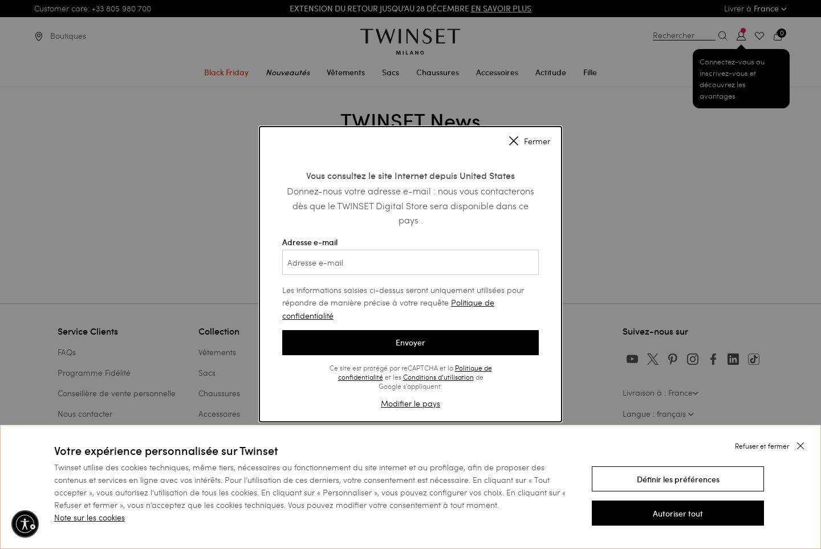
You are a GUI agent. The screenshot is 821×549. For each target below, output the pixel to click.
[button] (678, 478)
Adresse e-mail (410, 256)
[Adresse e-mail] (410, 262)
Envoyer (410, 342)
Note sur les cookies (89, 517)
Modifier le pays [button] (410, 403)
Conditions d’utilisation (438, 376)
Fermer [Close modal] (529, 142)
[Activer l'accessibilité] (25, 524)
